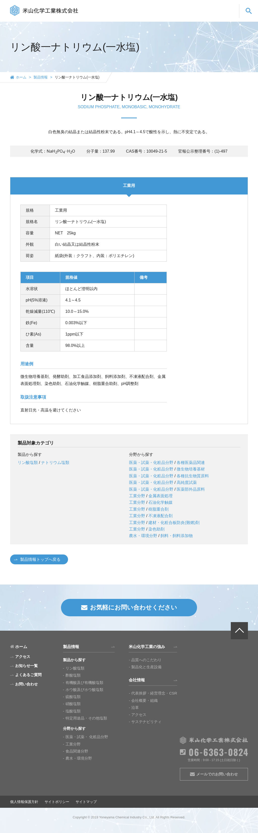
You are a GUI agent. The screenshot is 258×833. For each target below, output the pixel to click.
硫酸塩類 (73, 697)
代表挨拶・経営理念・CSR (154, 693)
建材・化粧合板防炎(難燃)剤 (174, 522)
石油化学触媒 (160, 502)
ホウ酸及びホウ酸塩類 (84, 689)
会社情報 (163, 16)
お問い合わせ (221, 16)
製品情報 (101, 16)
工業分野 (137, 496)
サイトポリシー (57, 802)
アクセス (138, 714)
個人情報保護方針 (24, 802)
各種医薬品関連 (191, 462)
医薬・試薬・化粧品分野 (151, 462)
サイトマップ (86, 802)
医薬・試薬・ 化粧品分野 (87, 737)
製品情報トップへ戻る (40, 559)
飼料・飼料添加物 (176, 536)
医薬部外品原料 (191, 489)
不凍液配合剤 (160, 516)
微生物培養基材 (191, 469)
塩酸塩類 (73, 711)
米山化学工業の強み (133, 16)
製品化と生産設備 (146, 667)
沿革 (135, 707)
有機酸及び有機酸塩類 (84, 682)
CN (226, 7)
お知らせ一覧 (26, 665)
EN (212, 7)
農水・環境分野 (143, 536)
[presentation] (61, 151)
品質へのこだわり (146, 660)
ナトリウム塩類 (55, 462)
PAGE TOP (239, 630)
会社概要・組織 (144, 700)
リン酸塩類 (28, 462)
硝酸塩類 (73, 704)
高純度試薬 (187, 482)
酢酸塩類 (73, 675)
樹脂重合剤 (158, 509)
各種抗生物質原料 (193, 476)
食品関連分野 (77, 751)
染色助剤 (156, 529)
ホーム (21, 77)
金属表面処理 (160, 496)
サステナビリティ (146, 721)
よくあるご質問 (190, 16)
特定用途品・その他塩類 (86, 718)
